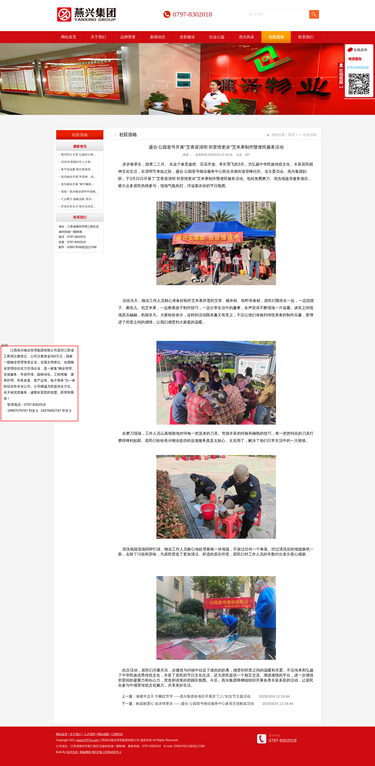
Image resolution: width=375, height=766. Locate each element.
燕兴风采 (246, 37)
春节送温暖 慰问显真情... (77, 169)
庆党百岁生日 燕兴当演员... (78, 206)
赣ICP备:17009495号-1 (106, 752)
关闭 (4, 345)
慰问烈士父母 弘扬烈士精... (78, 154)
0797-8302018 (358, 67)
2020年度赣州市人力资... (77, 162)
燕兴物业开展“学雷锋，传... (78, 176)
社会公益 (217, 37)
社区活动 (276, 37)
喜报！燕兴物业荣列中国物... (79, 191)
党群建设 (187, 37)
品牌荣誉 (128, 37)
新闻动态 (157, 37)
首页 (291, 135)
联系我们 (306, 37)
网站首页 (68, 37)
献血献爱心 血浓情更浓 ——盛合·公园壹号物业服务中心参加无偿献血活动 (195, 703)
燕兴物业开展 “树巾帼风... (77, 184)
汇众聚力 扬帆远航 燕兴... (77, 199)
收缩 (340, 76)
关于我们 (98, 37)
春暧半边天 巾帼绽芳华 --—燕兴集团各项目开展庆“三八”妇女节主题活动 (193, 696)
